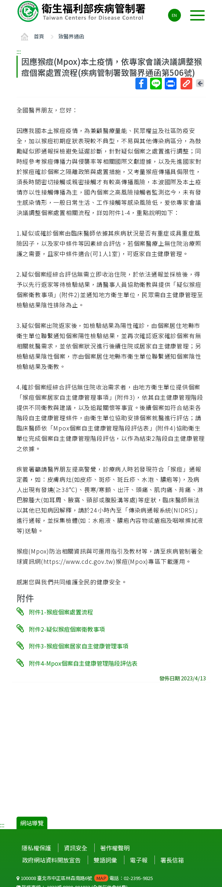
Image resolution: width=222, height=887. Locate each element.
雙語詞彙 (105, 859)
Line (155, 83)
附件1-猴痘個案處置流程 (61, 611)
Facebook (141, 83)
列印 (170, 83)
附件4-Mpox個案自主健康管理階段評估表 (83, 663)
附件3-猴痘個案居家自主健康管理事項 (78, 646)
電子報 (139, 859)
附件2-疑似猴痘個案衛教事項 (67, 628)
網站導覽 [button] (32, 822)
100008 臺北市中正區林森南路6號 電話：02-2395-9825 (85, 878)
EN (174, 15)
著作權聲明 (115, 847)
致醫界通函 (71, 36)
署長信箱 (172, 859)
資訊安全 (75, 847)
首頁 (39, 36)
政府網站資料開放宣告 (51, 859)
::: (19, 51)
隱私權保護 (36, 847)
